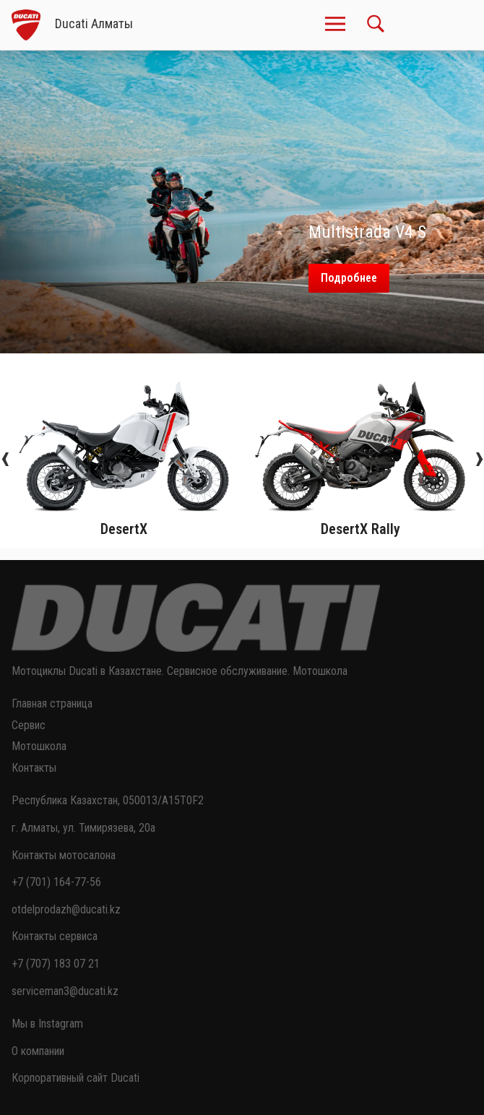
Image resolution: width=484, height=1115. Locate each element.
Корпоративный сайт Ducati (75, 1078)
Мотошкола (39, 746)
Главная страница (52, 703)
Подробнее (349, 278)
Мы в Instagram (47, 1023)
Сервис (29, 725)
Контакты (34, 768)
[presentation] (5, 457)
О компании (38, 1051)
